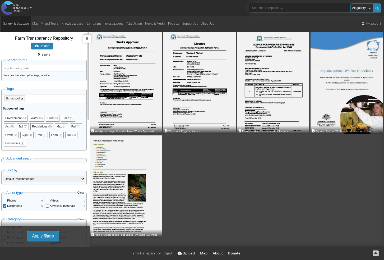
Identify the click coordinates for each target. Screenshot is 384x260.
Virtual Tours (49, 23)
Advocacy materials (62, 205)
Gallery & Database (16, 23)
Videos (54, 200)
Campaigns (93, 23)
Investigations (113, 23)
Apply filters (43, 236)
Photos (11, 200)
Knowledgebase (72, 23)
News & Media (155, 23)
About (218, 253)
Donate (234, 253)
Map (35, 23)
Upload (42, 46)
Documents (14, 205)
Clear (80, 192)
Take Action (134, 23)
